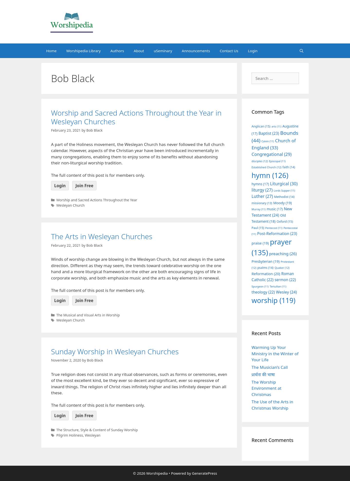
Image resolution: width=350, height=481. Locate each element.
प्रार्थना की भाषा (263, 374)
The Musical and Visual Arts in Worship (88, 315)
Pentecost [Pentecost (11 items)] (273, 228)
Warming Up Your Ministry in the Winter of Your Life (275, 354)
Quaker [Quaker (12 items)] (282, 268)
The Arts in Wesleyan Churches (101, 236)
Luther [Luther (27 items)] (262, 196)
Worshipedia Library (83, 50)
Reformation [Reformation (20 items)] (266, 273)
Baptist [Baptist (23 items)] (269, 133)
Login (252, 50)
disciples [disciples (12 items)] (260, 161)
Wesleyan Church (70, 205)
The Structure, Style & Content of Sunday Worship (97, 430)
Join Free (84, 185)
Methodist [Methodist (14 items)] (284, 197)
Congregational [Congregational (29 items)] (272, 154)
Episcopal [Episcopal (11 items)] (277, 161)
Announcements (196, 50)
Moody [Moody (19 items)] (282, 202)
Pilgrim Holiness (69, 435)
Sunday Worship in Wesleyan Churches (115, 351)
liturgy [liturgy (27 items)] (262, 190)
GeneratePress (204, 473)
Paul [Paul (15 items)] (258, 228)
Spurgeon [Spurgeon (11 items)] (260, 286)
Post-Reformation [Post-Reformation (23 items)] (277, 233)
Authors (117, 50)
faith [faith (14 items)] (288, 167)
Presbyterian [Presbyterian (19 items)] (266, 261)
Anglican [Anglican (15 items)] (261, 126)
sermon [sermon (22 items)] (285, 279)
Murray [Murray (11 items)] (259, 209)
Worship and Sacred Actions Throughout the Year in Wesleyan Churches (136, 117)
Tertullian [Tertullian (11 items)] (278, 286)
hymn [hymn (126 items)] (270, 175)
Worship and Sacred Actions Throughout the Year (96, 200)
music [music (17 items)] (275, 209)
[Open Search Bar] (301, 50)
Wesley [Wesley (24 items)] (286, 292)
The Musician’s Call (270, 367)
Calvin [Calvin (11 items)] (268, 141)
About (139, 50)
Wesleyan (92, 435)
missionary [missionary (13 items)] (262, 203)
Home (51, 50)
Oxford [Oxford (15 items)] (285, 221)
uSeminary (163, 50)
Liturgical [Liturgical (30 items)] (284, 183)
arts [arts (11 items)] (276, 126)
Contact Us (229, 50)
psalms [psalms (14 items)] (265, 268)
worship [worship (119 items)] (274, 300)
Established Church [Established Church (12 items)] (266, 167)
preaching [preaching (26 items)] (283, 253)
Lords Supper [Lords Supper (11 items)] (284, 190)
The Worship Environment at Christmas (266, 388)
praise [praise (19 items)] (260, 243)
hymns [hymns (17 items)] (260, 184)
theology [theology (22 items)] (263, 292)
